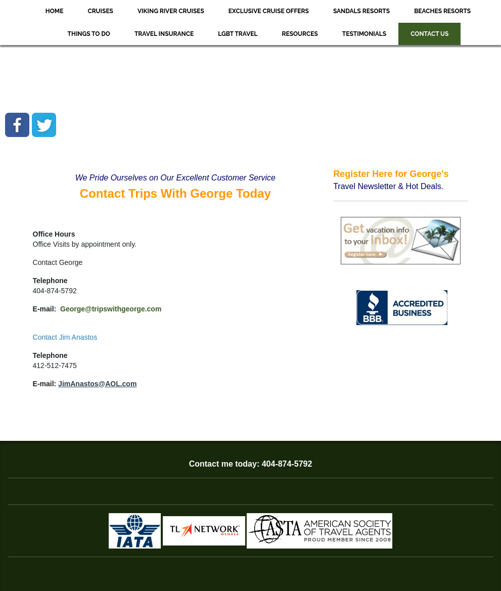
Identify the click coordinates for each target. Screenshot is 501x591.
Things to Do (89, 33)
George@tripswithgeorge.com (110, 309)
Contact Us (429, 33)
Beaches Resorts (442, 11)
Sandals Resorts (361, 11)
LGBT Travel (237, 33)
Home (54, 11)
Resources (300, 33)
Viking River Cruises (171, 11)
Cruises (100, 11)
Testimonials (364, 33)
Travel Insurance (164, 33)
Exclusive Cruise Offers (269, 11)
